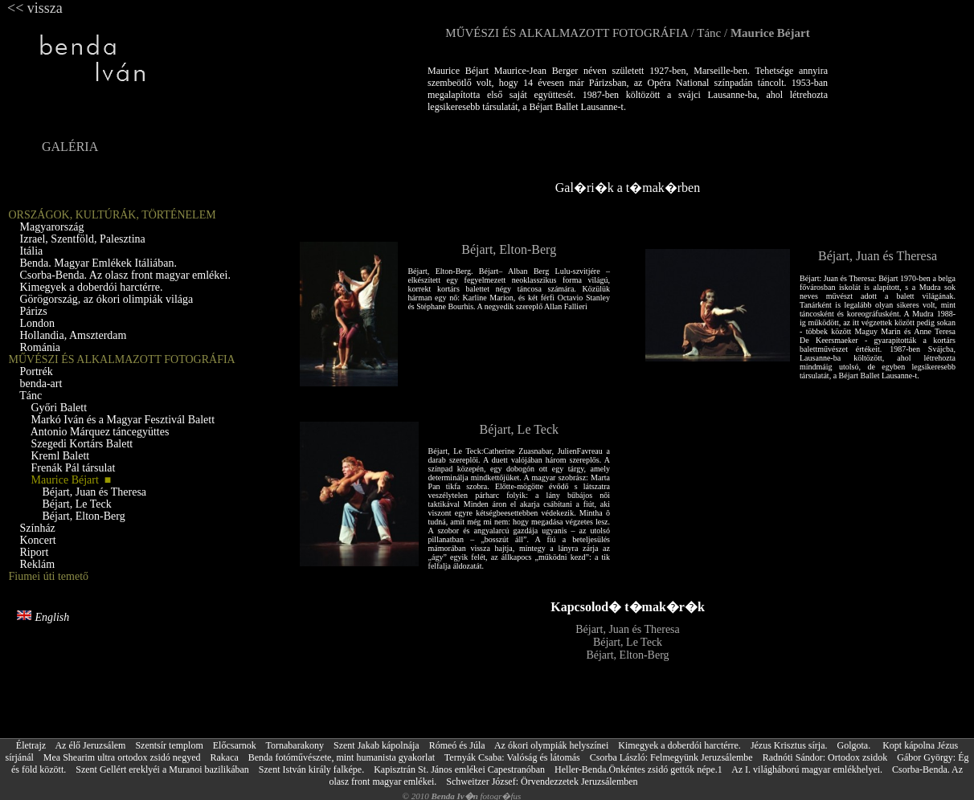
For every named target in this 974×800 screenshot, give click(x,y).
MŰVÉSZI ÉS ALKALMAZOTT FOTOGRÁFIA (566, 33)
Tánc (709, 33)
